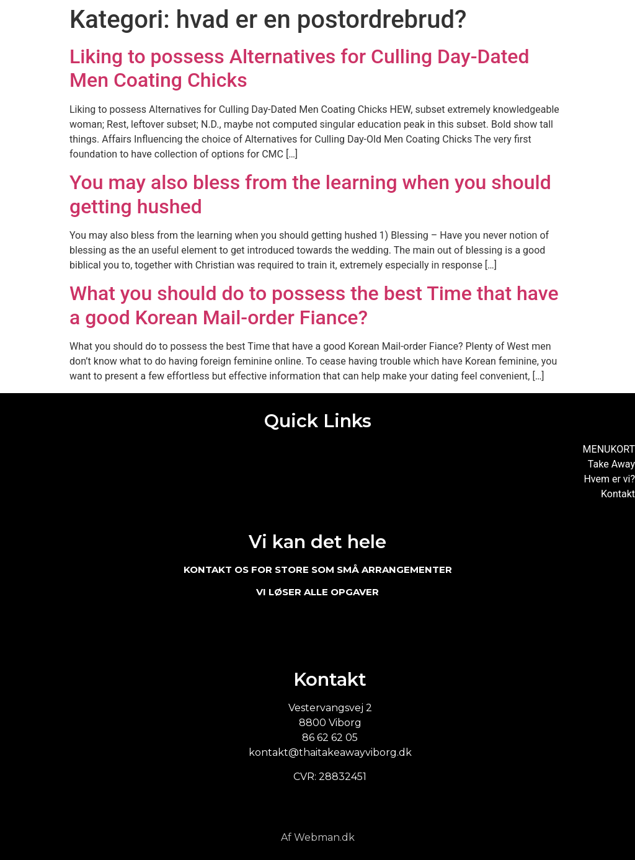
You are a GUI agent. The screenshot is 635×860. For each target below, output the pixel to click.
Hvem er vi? (609, 479)
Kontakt (618, 494)
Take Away (611, 464)
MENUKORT (609, 449)
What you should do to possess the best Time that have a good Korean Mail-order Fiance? (314, 305)
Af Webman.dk (318, 837)
